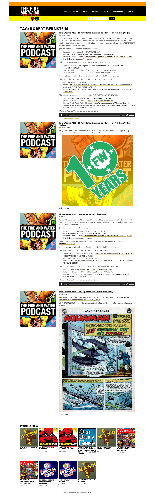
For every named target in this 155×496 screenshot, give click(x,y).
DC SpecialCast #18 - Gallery (66, 480)
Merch (106, 11)
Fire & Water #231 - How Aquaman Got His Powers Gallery (86, 291)
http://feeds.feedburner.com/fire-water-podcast (99, 70)
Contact (131, 11)
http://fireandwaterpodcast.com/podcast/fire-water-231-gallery (108, 236)
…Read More (64, 208)
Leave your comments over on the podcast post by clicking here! (95, 131)
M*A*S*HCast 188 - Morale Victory (104, 448)
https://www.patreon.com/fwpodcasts (120, 105)
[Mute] (127, 115)
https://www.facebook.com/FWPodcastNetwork (111, 103)
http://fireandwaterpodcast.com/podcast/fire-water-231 (84, 233)
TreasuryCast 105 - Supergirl (46, 448)
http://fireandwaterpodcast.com (99, 98)
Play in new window (68, 118)
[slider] (94, 115)
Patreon (95, 11)
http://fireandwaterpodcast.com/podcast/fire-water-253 (91, 54)
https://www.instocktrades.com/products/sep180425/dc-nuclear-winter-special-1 (101, 85)
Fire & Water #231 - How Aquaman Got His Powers (82, 214)
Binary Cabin (89, 492)
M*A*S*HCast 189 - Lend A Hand (29, 448)
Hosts (85, 11)
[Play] (62, 115)
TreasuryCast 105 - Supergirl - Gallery (66, 448)
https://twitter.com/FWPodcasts (100, 101)
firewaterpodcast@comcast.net (81, 59)
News (65, 11)
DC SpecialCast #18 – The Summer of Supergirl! (47, 481)
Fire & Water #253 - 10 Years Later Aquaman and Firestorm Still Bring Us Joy (94, 33)
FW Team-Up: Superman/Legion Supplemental (27, 481)
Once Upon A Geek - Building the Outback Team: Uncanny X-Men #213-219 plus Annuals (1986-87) (87, 450)
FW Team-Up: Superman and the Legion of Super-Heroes (126, 448)
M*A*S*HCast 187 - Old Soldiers (86, 480)
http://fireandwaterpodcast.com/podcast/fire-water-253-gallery (108, 57)
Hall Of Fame (118, 11)
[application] (97, 115)
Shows (75, 11)
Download (77, 118)
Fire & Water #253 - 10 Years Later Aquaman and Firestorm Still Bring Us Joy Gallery (94, 124)
